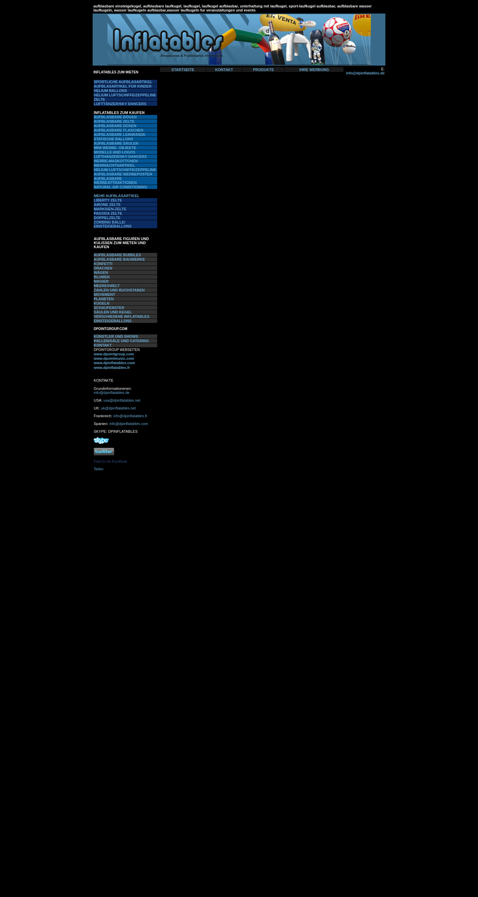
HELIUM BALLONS (110, 91)
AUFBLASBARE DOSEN (115, 126)
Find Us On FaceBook (110, 461)
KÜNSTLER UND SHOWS (116, 336)
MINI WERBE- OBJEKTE (115, 148)
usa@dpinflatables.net (121, 400)
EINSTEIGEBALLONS (113, 321)
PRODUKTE (263, 70)
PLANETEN (104, 299)
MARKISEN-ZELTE (110, 209)
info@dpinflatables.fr (130, 416)
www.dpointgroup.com (114, 354)
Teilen (98, 469)
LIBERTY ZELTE (108, 200)
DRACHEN (103, 268)
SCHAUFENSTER (109, 308)
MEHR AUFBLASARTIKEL (116, 196)
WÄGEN (101, 272)
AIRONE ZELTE (107, 205)
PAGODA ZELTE (108, 213)
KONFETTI (103, 264)
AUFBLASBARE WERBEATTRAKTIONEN (115, 180)
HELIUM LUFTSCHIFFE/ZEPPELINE (125, 95)
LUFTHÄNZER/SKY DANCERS (120, 157)
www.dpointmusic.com (114, 358)
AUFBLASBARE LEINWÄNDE (119, 135)
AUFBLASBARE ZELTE (114, 121)
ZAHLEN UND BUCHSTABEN (119, 290)
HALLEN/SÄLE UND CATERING (121, 341)
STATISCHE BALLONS (113, 139)
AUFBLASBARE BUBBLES (117, 255)
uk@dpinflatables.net (118, 408)
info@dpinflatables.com (129, 424)
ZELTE (99, 99)
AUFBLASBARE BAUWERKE (119, 259)
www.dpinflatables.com (114, 363)
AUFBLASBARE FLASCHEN (118, 130)
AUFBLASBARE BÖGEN (115, 117)
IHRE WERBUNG (314, 70)
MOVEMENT (104, 294)
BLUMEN (102, 277)
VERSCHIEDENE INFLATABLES (121, 316)
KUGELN (101, 303)
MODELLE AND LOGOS (114, 152)
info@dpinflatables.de (365, 73)
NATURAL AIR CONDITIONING (120, 187)
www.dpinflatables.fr (112, 367)
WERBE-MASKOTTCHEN (116, 161)
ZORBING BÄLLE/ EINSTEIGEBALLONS (113, 224)
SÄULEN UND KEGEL (113, 312)
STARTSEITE (182, 70)
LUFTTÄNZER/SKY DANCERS (120, 104)
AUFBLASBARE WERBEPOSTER (123, 174)
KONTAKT (224, 70)
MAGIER (101, 281)
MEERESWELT (107, 286)
